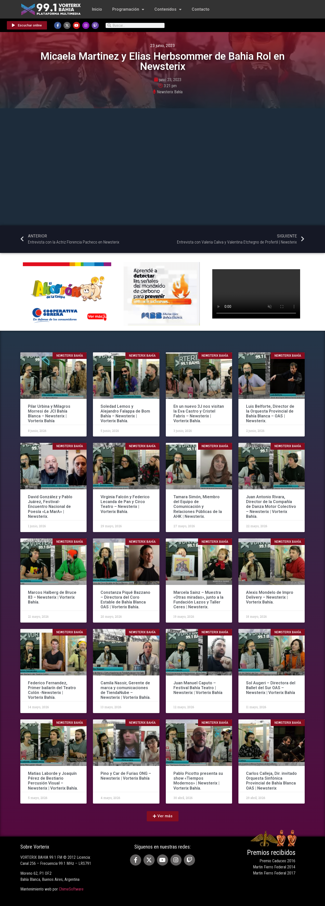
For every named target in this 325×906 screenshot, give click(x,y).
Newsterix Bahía (170, 91)
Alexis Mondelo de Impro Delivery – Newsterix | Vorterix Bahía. (269, 597)
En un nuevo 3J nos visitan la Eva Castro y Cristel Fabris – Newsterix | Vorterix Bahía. (198, 414)
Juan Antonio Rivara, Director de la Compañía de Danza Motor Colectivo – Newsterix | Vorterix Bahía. (271, 506)
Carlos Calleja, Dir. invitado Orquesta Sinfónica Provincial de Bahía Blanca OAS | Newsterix (271, 781)
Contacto (200, 9)
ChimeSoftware (71, 889)
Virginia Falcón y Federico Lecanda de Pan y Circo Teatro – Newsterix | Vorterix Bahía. (125, 504)
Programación (128, 9)
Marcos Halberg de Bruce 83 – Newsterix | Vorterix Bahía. (52, 597)
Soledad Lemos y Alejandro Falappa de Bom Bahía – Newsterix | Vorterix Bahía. (125, 414)
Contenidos (168, 9)
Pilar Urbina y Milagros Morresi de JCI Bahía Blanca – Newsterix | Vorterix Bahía (49, 414)
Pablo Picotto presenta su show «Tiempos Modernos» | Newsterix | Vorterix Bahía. (198, 781)
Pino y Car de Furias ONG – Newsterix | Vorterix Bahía (126, 776)
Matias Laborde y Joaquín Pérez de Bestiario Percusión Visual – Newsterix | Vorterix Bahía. (53, 781)
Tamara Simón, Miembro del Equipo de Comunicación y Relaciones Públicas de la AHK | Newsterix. (197, 506)
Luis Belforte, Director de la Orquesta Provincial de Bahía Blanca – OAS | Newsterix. (270, 414)
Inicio (97, 9)
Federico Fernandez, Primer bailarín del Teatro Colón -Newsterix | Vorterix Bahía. (52, 690)
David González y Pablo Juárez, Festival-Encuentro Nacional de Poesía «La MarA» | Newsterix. (50, 506)
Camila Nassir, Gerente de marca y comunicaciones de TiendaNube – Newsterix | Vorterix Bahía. (126, 690)
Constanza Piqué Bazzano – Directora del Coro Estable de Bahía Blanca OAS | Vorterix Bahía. (125, 600)
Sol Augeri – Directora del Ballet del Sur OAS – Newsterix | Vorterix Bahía (270, 688)
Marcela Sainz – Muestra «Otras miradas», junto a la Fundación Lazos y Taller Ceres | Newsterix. (198, 600)
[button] (162, 816)
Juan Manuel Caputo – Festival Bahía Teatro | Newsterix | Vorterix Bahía (197, 688)
